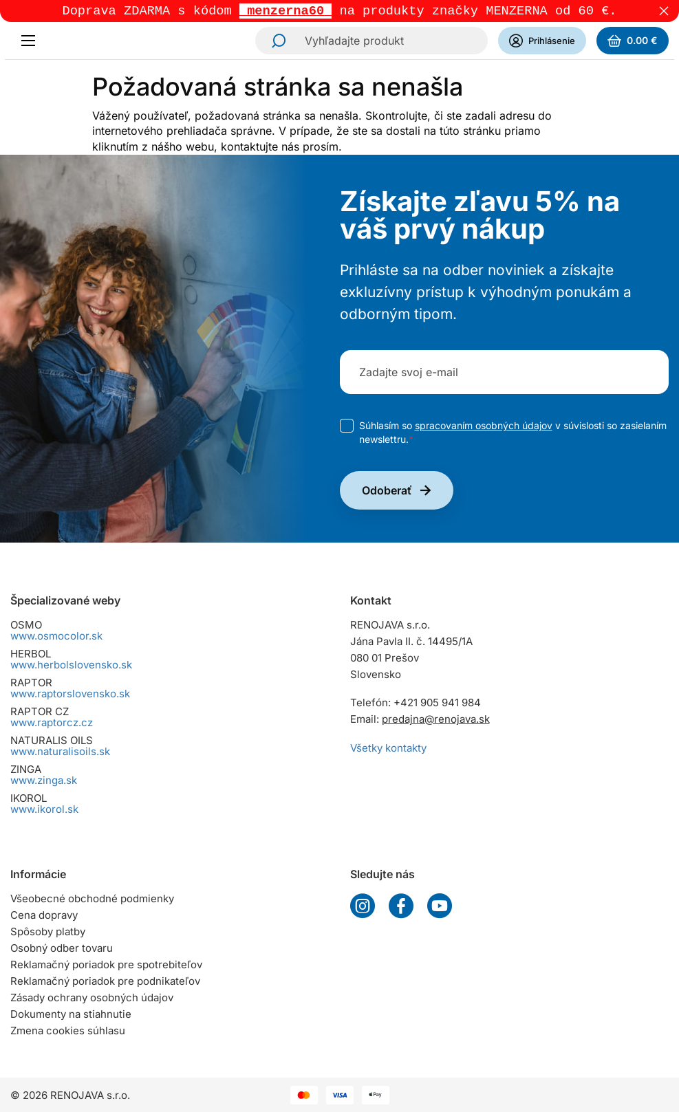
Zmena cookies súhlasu (67, 1030)
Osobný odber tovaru (61, 948)
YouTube (439, 905)
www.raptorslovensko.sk (70, 693)
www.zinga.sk (43, 780)
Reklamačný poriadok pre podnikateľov (105, 981)
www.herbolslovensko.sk (71, 664)
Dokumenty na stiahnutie (70, 1014)
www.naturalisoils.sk (60, 751)
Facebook (401, 905)
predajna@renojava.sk (436, 719)
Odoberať (387, 492)
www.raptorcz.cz (51, 722)
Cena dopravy (44, 915)
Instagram (362, 905)
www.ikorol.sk (44, 809)
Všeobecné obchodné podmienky (92, 898)
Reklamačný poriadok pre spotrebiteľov (106, 964)
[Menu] (32, 41)
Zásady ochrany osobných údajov (91, 997)
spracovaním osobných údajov (483, 427)
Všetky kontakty (388, 747)
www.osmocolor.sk (56, 635)
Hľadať (274, 42)
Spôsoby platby (47, 931)
